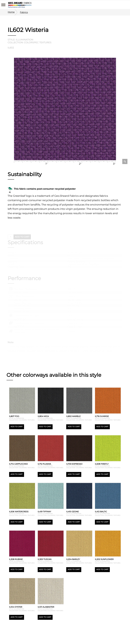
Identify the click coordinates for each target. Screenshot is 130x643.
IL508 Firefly (102, 464)
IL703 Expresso (74, 464)
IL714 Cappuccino (18, 464)
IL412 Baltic (101, 511)
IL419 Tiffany (44, 511)
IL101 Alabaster (46, 607)
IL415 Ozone (72, 511)
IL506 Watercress (19, 511)
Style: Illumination (20, 39)
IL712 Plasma (44, 464)
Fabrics (24, 12)
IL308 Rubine (16, 559)
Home (11, 12)
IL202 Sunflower (104, 559)
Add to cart (17, 427)
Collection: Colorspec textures (29, 42)
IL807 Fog (14, 416)
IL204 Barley (73, 559)
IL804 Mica (43, 416)
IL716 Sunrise (102, 416)
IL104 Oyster (15, 607)
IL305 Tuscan (44, 559)
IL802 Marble (73, 416)
